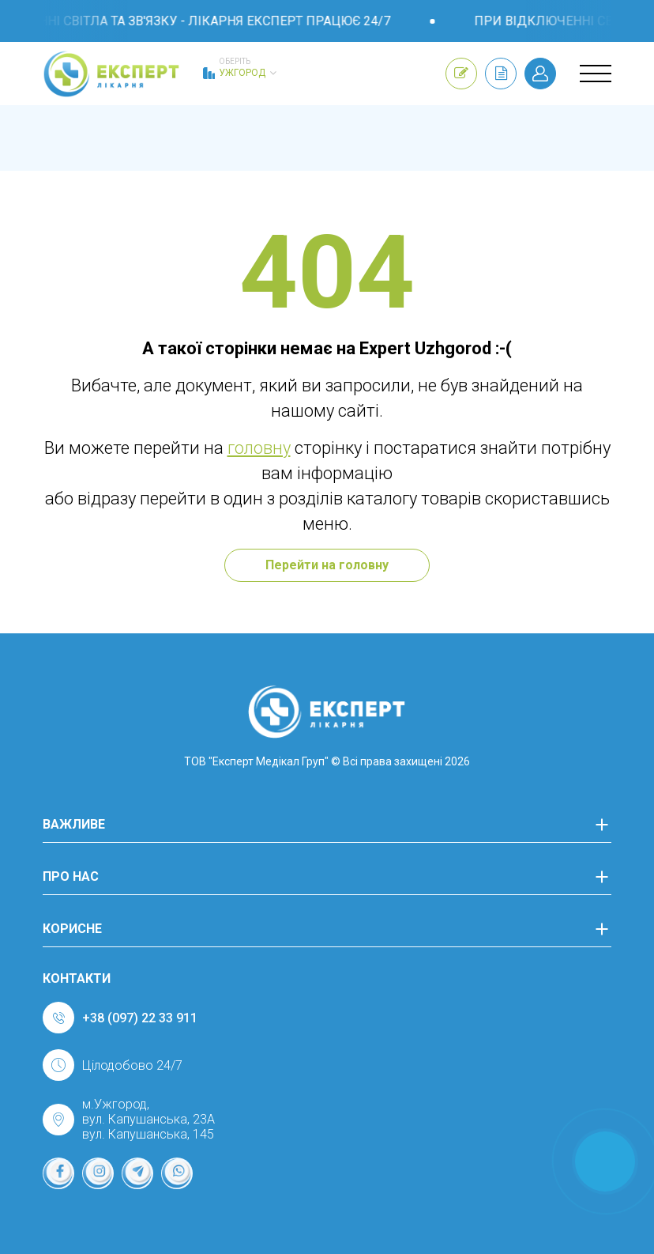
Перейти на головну (327, 564)
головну (259, 448)
